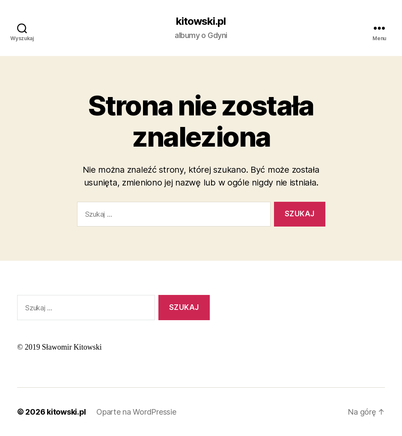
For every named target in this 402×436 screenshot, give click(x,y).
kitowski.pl (201, 21)
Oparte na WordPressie (136, 411)
